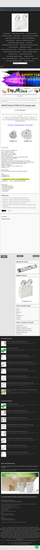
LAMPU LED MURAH (29, 60)
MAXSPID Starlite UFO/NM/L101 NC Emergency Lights (18, 105)
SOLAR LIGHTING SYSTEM (25, 54)
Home (2, 100)
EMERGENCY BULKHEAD (21, 327)
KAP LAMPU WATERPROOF (28, 38)
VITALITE (18, 319)
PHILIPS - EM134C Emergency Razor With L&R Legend (17, 355)
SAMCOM (18, 317)
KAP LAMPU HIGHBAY (7, 35)
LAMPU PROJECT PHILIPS (18, 33)
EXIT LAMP (18, 334)
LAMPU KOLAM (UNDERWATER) (9, 58)
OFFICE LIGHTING (10, 40)
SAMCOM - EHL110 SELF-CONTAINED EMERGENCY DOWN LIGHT (15, 197)
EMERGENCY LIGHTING (25, 47)
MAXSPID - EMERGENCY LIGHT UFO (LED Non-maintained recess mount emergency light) (18, 207)
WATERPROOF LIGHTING (7, 531)
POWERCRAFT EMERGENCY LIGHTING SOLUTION (17, 417)
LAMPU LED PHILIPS (13, 47)
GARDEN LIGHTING (28, 56)
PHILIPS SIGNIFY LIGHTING (27, 542)
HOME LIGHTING (22, 49)
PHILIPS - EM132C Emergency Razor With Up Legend (17, 369)
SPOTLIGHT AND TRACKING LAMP (19, 531)
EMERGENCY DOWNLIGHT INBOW (11, 100)
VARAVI (16, 542)
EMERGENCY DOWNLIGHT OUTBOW (23, 330)
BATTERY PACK (19, 325)
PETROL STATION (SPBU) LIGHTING (12, 51)
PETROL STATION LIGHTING (34, 535)
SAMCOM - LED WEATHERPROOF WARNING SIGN (17, 341)
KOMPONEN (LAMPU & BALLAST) (10, 45)
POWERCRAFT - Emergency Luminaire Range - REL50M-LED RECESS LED (16, 199)
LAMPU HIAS (35, 58)
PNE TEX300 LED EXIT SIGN (12, 348)
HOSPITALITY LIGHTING (33, 49)
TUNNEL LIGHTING (12, 54)
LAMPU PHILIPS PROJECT (10, 528)
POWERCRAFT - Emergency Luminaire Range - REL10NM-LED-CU (14, 203)
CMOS (17, 308)
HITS (17, 310)
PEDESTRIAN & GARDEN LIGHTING (16, 42)
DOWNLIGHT (29, 42)
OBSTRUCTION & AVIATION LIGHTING (29, 45)
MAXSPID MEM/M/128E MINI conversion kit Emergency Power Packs (20, 382)
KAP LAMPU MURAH (5, 533)
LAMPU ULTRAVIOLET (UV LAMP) (8, 49)
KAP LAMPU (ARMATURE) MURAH (14, 60)
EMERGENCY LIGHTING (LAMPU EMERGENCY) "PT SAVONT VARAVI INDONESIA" (21, 540)
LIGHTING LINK (6, 33)
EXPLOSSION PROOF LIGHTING (14, 56)
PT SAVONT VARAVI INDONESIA (21, 527)
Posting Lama (36, 256)
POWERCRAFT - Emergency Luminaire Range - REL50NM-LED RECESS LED (16, 201)
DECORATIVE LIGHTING (24, 58)
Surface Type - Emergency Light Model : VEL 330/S (16, 376)
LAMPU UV (11, 533)
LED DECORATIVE (24, 533)
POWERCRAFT (19, 315)
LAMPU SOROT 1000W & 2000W (12, 38)
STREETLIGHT (17, 35)
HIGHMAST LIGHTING (29, 528)
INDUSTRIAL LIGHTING (31, 33)
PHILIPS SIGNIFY (11, 527)
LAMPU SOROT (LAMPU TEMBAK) (30, 35)
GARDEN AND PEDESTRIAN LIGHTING (26, 532)
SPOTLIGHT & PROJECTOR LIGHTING (25, 40)
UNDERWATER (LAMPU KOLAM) (18, 536)
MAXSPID (20, 100)
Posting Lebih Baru (4, 257)
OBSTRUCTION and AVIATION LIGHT (6, 532)
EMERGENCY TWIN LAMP (21, 332)
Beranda (20, 256)
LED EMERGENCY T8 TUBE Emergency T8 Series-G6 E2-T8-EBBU (20, 362)
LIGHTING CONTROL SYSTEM (29, 51)
